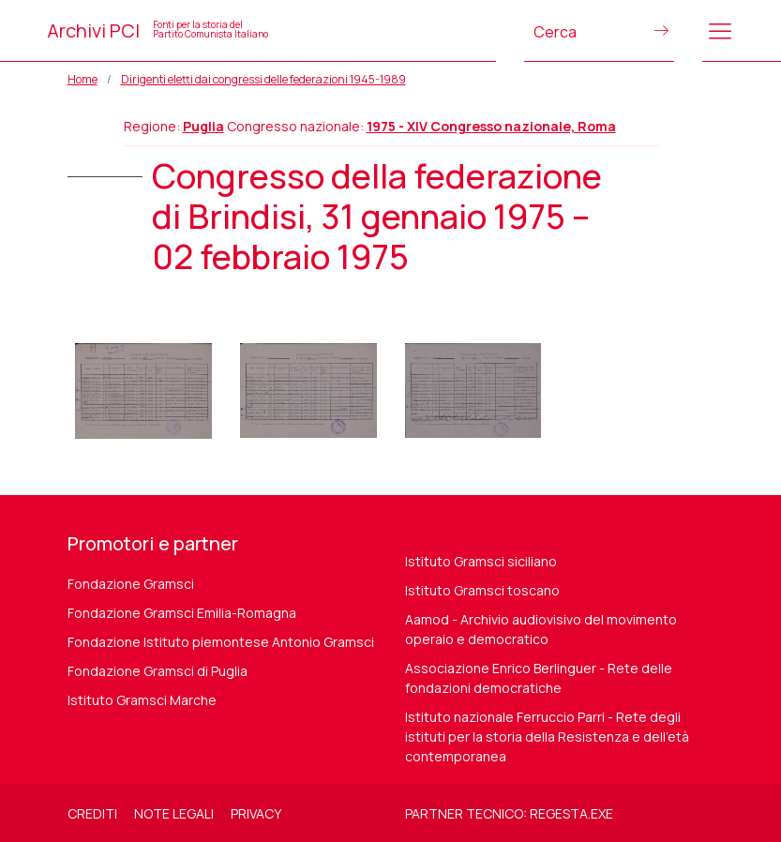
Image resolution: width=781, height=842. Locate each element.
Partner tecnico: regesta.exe (509, 813)
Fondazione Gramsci (131, 584)
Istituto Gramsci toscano (482, 590)
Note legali (174, 813)
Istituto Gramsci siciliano (481, 561)
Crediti (92, 813)
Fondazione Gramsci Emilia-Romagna (182, 613)
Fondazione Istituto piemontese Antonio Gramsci (221, 642)
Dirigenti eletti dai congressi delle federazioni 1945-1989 (263, 79)
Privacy (256, 813)
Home (83, 79)
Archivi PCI (157, 30)
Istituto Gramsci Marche (142, 700)
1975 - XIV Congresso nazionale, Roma (491, 126)
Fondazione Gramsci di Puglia (158, 671)
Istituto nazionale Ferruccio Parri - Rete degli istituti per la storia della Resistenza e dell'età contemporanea (547, 736)
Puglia (203, 126)
